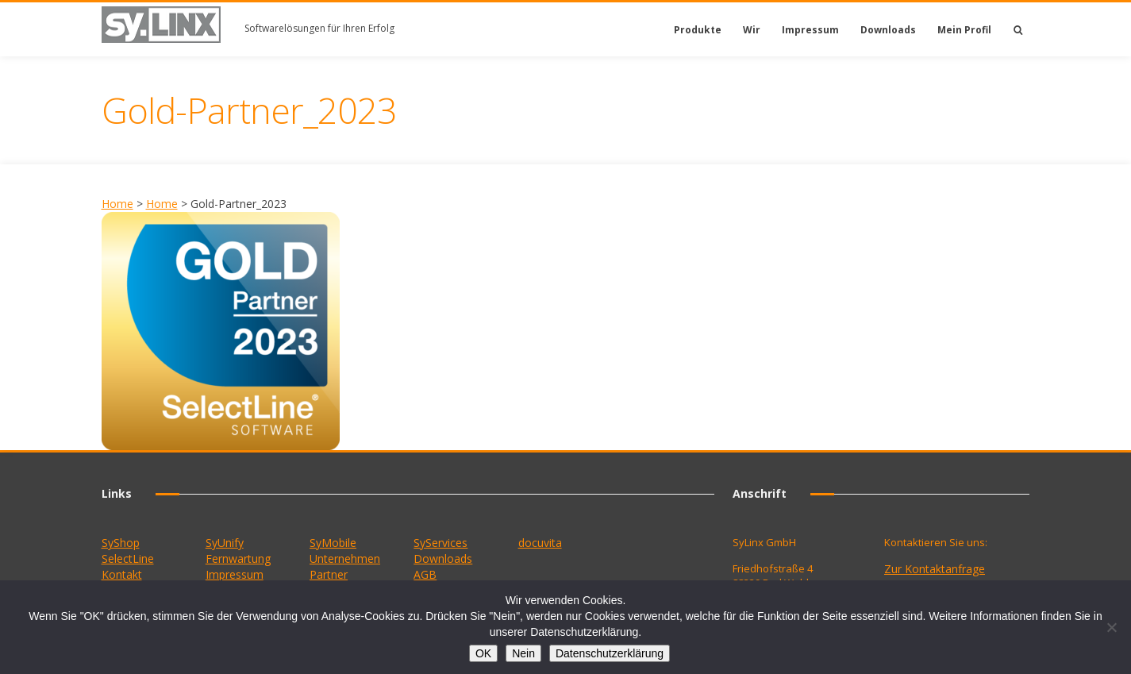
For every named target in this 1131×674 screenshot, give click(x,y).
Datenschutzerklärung (610, 653)
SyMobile (333, 542)
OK (483, 653)
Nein (523, 653)
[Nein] (1111, 627)
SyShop (121, 542)
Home (117, 203)
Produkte (697, 30)
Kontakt (122, 574)
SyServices (440, 542)
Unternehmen (345, 558)
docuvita (540, 542)
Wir (751, 30)
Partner (329, 574)
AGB (425, 574)
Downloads (888, 30)
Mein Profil (964, 30)
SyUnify (225, 542)
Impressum (810, 30)
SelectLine (128, 558)
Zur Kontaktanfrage (934, 568)
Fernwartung (238, 558)
